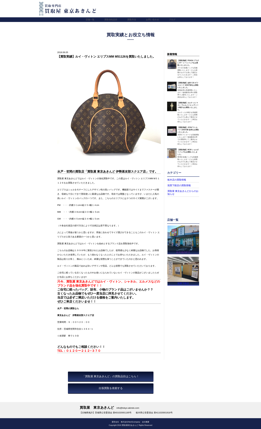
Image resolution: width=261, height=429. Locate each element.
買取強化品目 (110, 19)
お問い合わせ (152, 19)
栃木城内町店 (183, 251)
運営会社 (115, 422)
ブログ (172, 19)
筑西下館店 (183, 283)
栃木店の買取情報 (175, 180)
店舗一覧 (90, 19)
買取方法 (131, 19)
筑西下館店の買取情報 (177, 185)
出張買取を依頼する (111, 388)
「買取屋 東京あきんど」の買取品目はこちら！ (110, 376)
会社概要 (145, 422)
